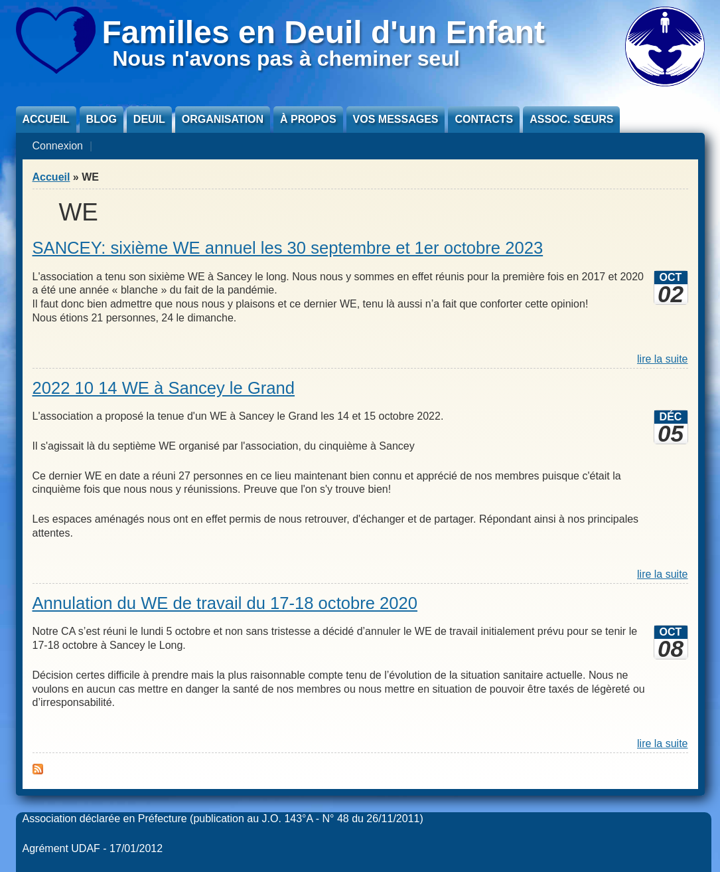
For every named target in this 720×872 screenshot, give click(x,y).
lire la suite (662, 359)
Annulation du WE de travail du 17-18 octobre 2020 (225, 603)
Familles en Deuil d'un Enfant (323, 32)
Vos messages (396, 119)
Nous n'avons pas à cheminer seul (286, 58)
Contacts (484, 119)
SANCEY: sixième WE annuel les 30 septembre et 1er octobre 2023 (288, 247)
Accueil (46, 119)
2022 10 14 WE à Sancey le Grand (164, 388)
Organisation (222, 119)
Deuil (149, 119)
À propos (308, 119)
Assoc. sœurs (571, 119)
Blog (101, 119)
